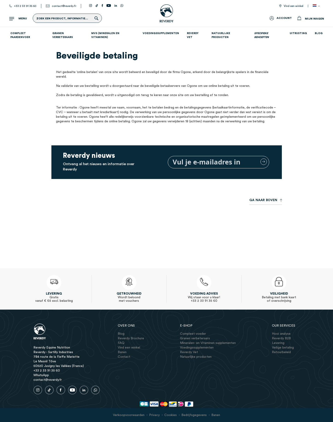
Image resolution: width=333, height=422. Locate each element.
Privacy (154, 415)
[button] (317, 6)
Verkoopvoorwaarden (128, 415)
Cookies (170, 415)
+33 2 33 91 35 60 (25, 6)
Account (284, 18)
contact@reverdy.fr (64, 6)
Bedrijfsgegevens (194, 415)
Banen (215, 415)
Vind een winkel (293, 6)
